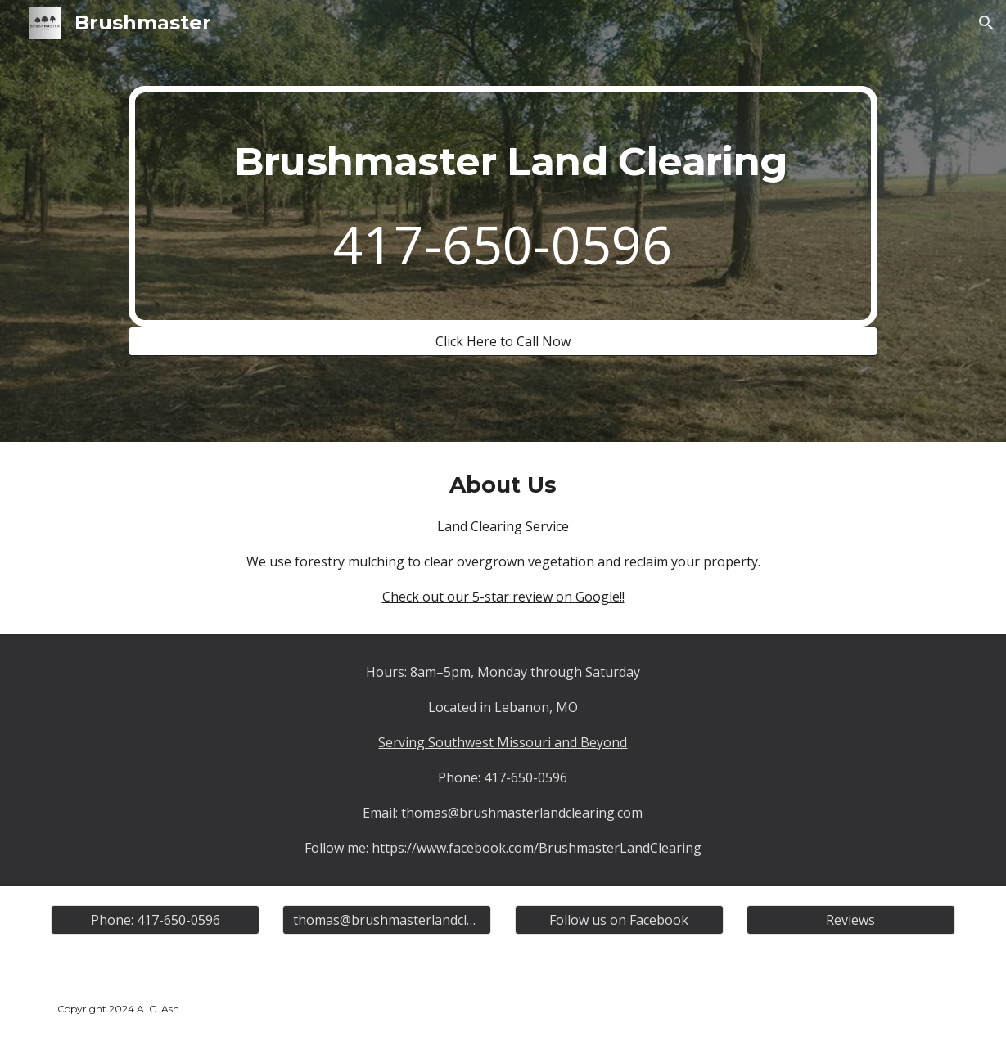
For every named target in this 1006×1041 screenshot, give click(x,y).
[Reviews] (850, 920)
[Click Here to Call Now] (503, 341)
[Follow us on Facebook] (619, 920)
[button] (986, 23)
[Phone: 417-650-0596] (155, 920)
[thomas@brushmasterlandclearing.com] (386, 920)
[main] (503, 206)
